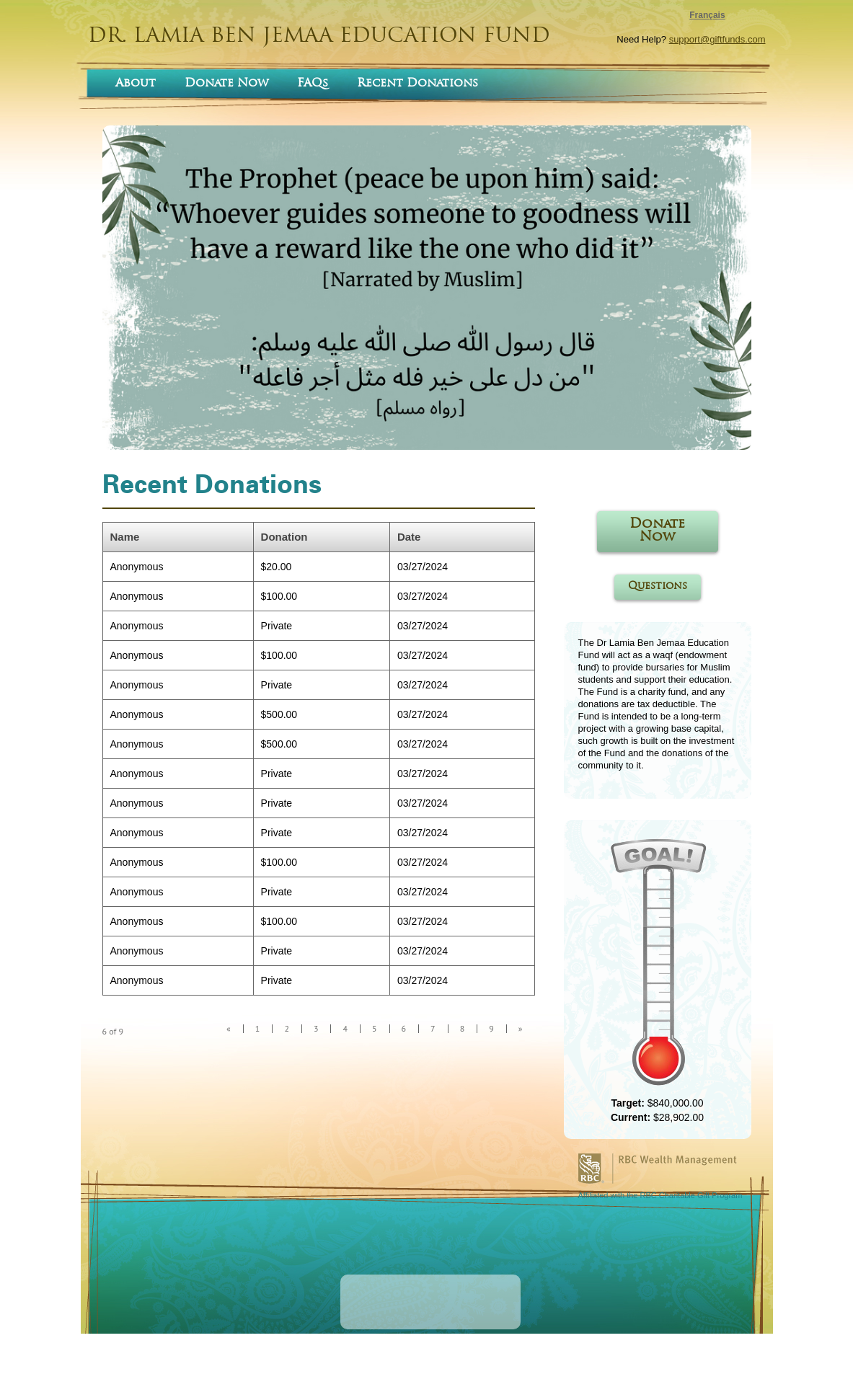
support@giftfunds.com (717, 39)
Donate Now (226, 83)
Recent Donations (417, 83)
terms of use (378, 1365)
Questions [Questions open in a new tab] (657, 586)
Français (707, 15)
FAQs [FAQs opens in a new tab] (312, 83)
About (135, 83)
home (337, 1365)
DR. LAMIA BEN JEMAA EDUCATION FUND (319, 37)
